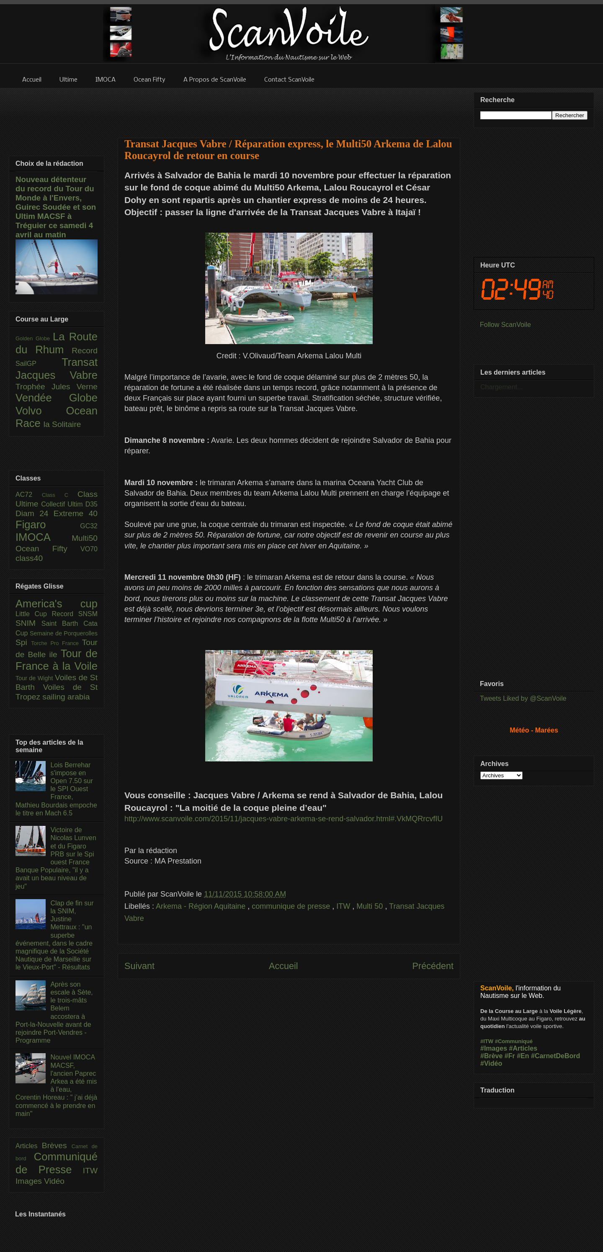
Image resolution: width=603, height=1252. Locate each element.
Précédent (433, 966)
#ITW (486, 1041)
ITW (344, 906)
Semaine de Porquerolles (64, 633)
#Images (493, 1048)
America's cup (56, 603)
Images (29, 1181)
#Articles (523, 1048)
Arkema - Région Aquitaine (201, 906)
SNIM (28, 623)
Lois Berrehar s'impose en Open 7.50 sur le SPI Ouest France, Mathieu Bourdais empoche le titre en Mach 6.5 (56, 789)
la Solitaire (62, 424)
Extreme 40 (76, 513)
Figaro (47, 524)
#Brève (491, 1055)
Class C (59, 495)
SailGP (38, 363)
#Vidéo (491, 1063)
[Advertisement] (289, 107)
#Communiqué (514, 1041)
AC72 (28, 494)
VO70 (89, 549)
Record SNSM (75, 613)
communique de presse (292, 906)
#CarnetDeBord (555, 1055)
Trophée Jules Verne (56, 386)
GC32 (89, 526)
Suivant (139, 966)
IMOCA (43, 537)
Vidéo (54, 1181)
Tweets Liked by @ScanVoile (523, 698)
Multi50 (85, 538)
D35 (91, 504)
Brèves (57, 1145)
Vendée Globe (56, 398)
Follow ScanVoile (505, 324)
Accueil (283, 966)
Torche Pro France (56, 643)
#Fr (510, 1055)
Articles (28, 1145)
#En (523, 1055)
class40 (29, 558)
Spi (23, 642)
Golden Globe (34, 338)
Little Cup (33, 613)
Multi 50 (370, 906)
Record (85, 350)
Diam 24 (34, 513)
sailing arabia (66, 696)
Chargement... (501, 387)
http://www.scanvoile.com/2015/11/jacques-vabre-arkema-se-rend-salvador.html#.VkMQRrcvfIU (283, 819)
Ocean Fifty (47, 548)
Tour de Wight (35, 678)
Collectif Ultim (63, 504)
